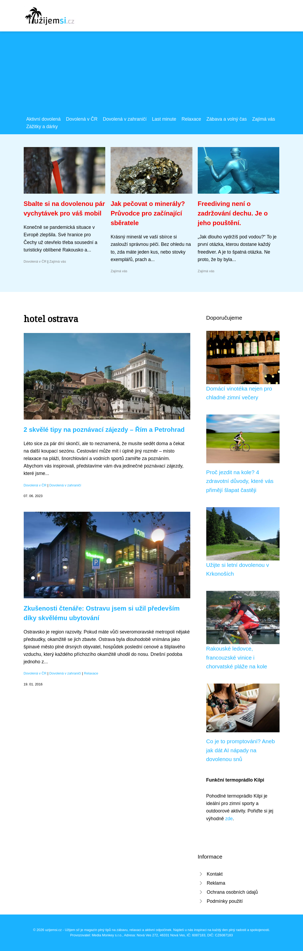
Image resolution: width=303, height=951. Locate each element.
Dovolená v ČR (82, 119)
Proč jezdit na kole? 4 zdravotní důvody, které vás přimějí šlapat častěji (240, 481)
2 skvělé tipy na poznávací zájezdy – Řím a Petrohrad (104, 429)
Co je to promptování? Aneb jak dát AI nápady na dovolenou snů (240, 750)
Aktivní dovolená (43, 119)
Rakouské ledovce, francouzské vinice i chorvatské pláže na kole (236, 657)
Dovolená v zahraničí (125, 119)
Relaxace (191, 119)
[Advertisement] (151, 75)
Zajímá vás (263, 119)
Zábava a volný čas (227, 119)
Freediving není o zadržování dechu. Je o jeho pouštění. (233, 213)
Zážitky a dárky (42, 126)
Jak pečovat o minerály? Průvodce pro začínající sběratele (148, 213)
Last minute (164, 119)
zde (229, 818)
